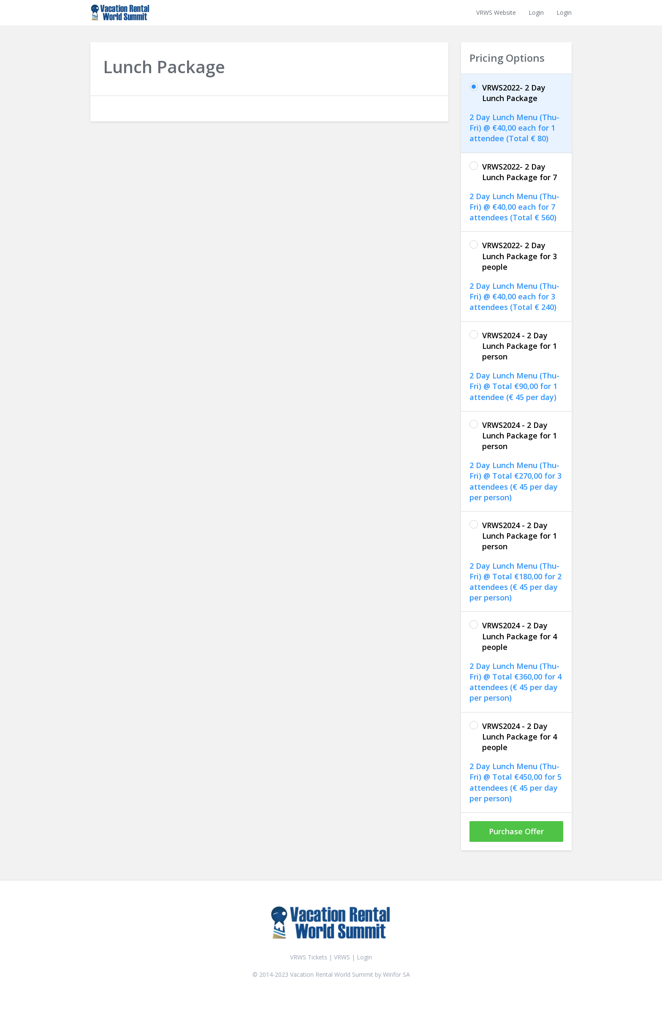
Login (536, 12)
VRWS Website (496, 12)
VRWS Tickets (308, 957)
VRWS (343, 957)
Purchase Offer (516, 831)
